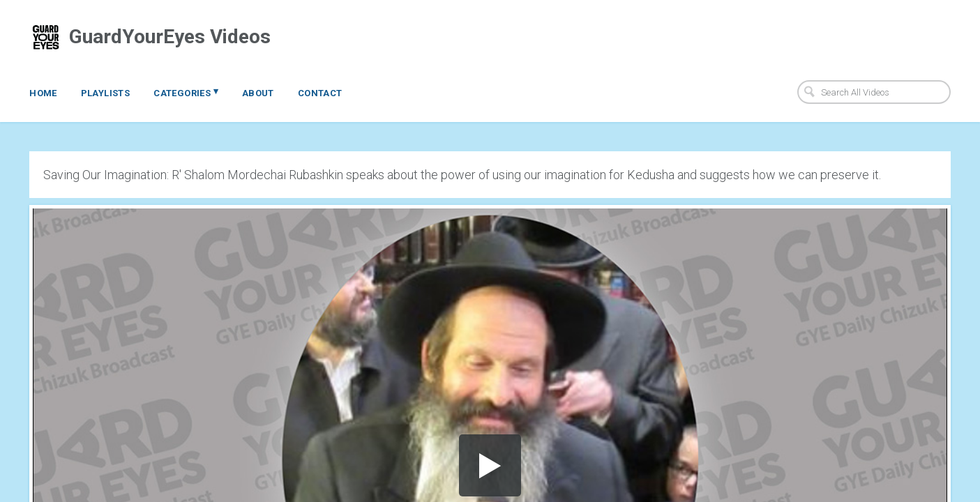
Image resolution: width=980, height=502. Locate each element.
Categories (185, 92)
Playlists (105, 93)
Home (43, 93)
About (258, 93)
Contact (320, 93)
